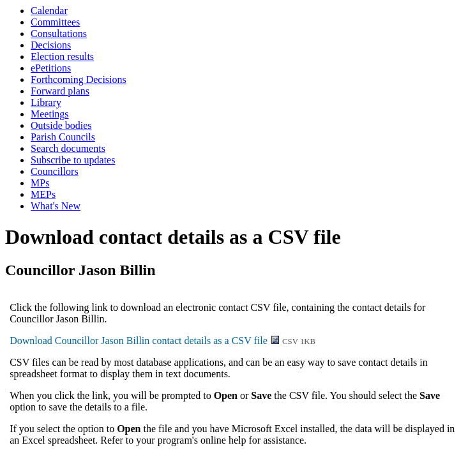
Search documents (68, 148)
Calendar (49, 10)
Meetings (50, 114)
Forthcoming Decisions (78, 79)
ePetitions (51, 68)
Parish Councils (63, 136)
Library (46, 102)
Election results (62, 56)
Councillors (55, 171)
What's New (55, 205)
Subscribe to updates (73, 159)
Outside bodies (61, 125)
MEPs (43, 194)
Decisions (51, 45)
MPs (40, 182)
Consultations (59, 33)
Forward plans (60, 91)
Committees (55, 22)
